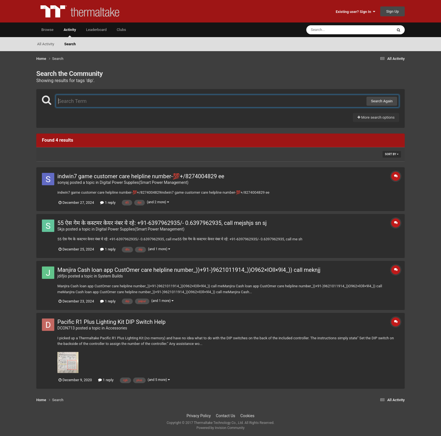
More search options (376, 117)
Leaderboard (96, 30)
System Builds (110, 276)
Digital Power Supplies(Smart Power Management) (144, 182)
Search (70, 44)
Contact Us (225, 416)
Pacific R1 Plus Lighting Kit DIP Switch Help (111, 321)
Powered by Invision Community (221, 428)
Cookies (247, 416)
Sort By (392, 154)
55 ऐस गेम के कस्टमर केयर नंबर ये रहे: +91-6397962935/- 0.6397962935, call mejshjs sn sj (162, 223)
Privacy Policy (198, 416)
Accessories (116, 328)
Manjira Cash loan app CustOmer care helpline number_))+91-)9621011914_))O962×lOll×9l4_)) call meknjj (188, 269)
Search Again (382, 101)
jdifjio (62, 276)
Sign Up (392, 11)
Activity (70, 32)
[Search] (335, 29)
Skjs (61, 229)
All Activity (45, 44)
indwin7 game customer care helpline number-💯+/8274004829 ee (140, 176)
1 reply (108, 202)
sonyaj (63, 182)
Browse (47, 30)
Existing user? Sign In (355, 12)
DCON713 (66, 328)
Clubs (121, 30)
